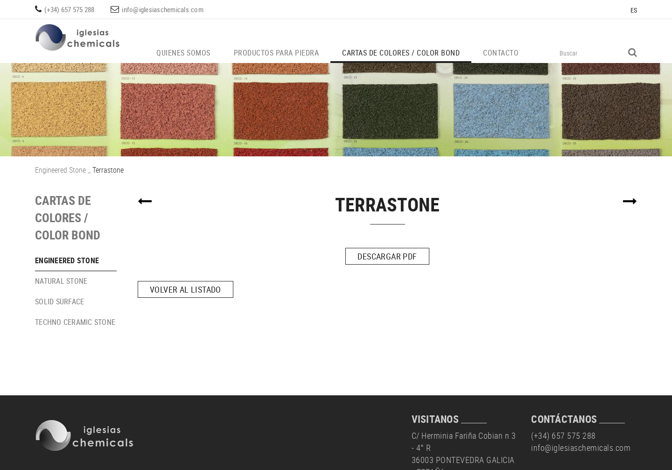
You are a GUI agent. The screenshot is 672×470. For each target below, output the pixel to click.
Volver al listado (185, 289)
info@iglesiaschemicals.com (162, 9)
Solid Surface (59, 301)
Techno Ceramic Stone (75, 322)
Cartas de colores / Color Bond (67, 217)
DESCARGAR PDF (387, 256)
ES (633, 10)
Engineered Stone (60, 170)
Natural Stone (61, 281)
